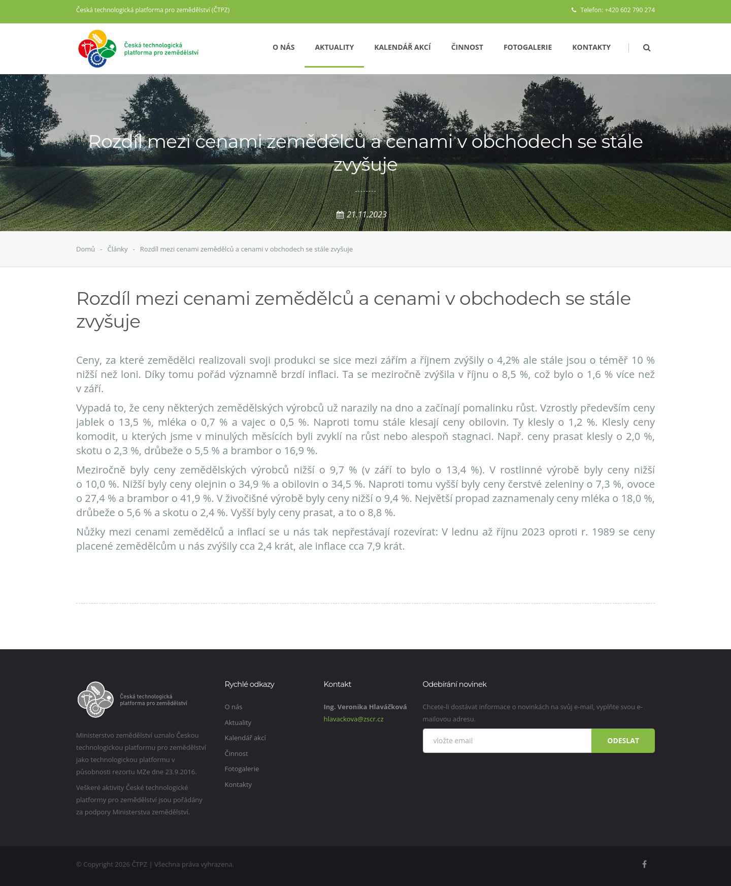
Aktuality (334, 47)
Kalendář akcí (402, 47)
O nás (284, 47)
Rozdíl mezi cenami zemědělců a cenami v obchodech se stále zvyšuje (246, 249)
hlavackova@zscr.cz (354, 718)
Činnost (467, 47)
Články (117, 249)
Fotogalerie (528, 47)
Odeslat (623, 740)
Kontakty (591, 47)
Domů (85, 249)
